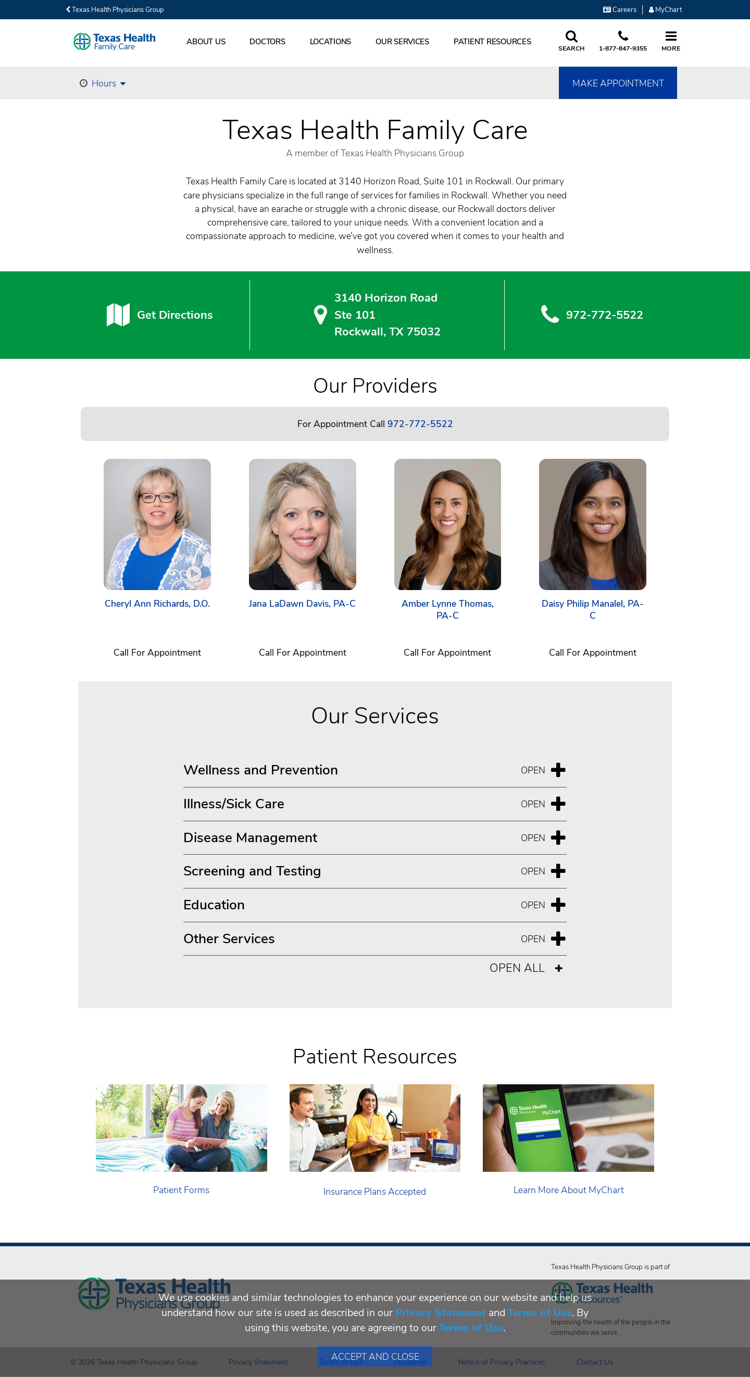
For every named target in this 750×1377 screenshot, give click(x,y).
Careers (619, 10)
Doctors (267, 41)
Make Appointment (618, 83)
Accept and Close (375, 1356)
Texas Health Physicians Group (115, 10)
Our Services (402, 41)
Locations (331, 41)
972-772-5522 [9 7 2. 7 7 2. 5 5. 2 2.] (604, 315)
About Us (205, 41)
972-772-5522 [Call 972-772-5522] (420, 424)
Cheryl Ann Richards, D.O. (157, 604)
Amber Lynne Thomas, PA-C (448, 610)
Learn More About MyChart (569, 1190)
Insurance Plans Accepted (374, 1191)
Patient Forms (181, 1190)
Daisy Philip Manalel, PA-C (593, 610)
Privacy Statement (440, 1313)
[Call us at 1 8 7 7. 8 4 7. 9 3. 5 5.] (623, 41)
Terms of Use (540, 1313)
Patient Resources (492, 41)
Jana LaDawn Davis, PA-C (302, 604)
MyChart (665, 10)
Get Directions (175, 315)
